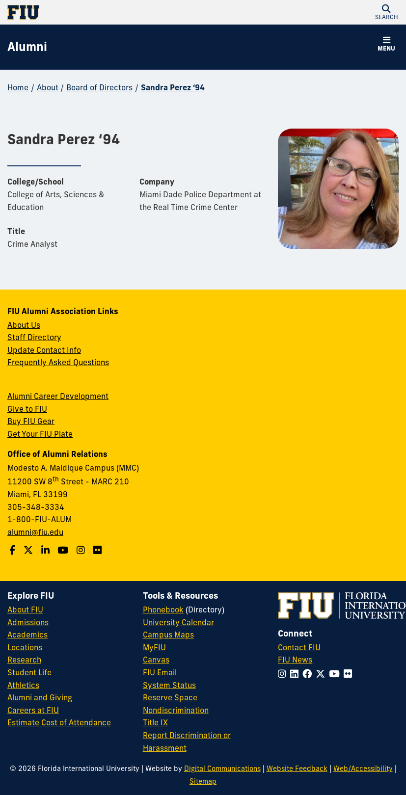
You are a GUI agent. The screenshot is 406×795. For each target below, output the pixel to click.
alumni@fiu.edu (35, 532)
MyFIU (154, 647)
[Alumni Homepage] (27, 47)
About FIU (25, 609)
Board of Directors (99, 87)
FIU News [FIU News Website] (295, 659)
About (47, 87)
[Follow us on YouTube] (64, 550)
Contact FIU (299, 647)
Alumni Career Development (57, 396)
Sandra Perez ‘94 (173, 87)
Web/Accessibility (363, 768)
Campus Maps (168, 634)
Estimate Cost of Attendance (59, 722)
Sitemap (203, 781)
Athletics (23, 685)
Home (17, 87)
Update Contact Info (44, 350)
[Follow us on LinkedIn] (46, 550)
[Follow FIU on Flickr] (350, 674)
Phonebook (163, 609)
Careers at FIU (33, 710)
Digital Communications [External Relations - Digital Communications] (222, 768)
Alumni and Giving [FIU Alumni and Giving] (39, 697)
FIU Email (160, 672)
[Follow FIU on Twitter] (322, 674)
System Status (169, 685)
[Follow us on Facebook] (13, 550)
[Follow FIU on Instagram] (284, 674)
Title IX (155, 722)
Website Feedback (297, 768)
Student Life (29, 672)
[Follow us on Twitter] (29, 550)
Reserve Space (170, 697)
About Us (23, 325)
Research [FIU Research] (24, 659)
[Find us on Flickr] (98, 550)
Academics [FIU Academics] (27, 634)
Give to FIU (27, 409)
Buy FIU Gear (30, 421)
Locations (24, 647)
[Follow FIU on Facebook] (309, 674)
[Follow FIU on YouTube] (336, 674)
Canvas (156, 659)
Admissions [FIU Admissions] (28, 622)
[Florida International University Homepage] (105, 12)
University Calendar (178, 622)
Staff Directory (34, 337)
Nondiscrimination (176, 710)
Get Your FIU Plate (40, 434)
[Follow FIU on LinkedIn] (296, 674)
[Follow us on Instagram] (82, 550)
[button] (386, 12)
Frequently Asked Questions (58, 362)
